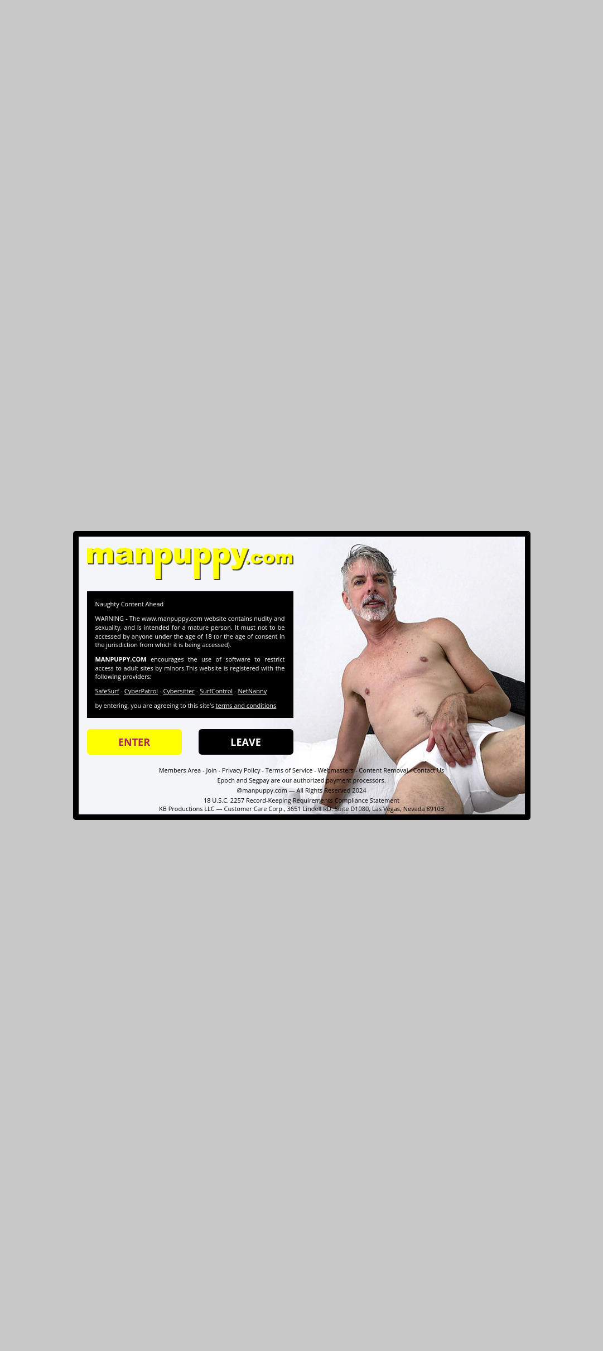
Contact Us (429, 770)
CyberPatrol (141, 691)
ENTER (134, 742)
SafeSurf (107, 691)
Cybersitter (178, 691)
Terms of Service (289, 770)
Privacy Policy (241, 770)
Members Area (180, 770)
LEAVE (245, 742)
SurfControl (216, 691)
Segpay (259, 780)
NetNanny (252, 691)
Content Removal (383, 770)
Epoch (225, 780)
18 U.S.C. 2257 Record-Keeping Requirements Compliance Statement (301, 800)
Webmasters (336, 770)
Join (211, 770)
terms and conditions (246, 705)
